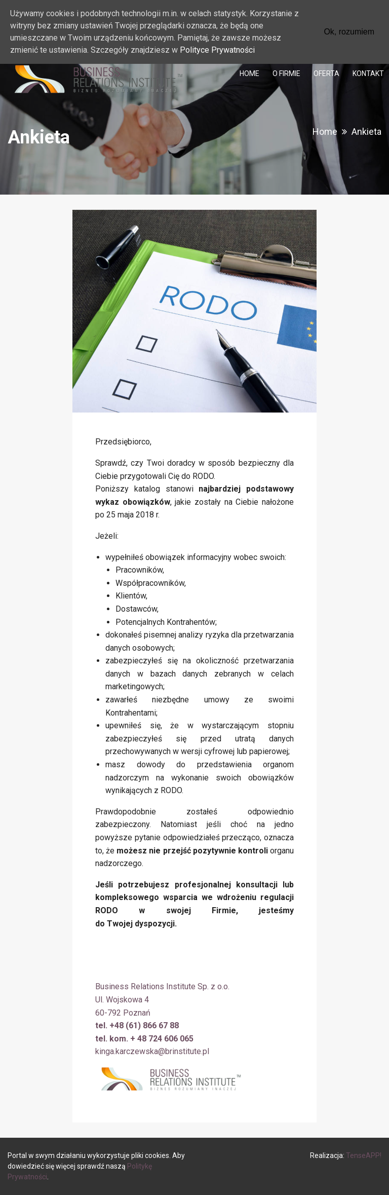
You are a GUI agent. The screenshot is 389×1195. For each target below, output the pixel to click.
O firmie (286, 73)
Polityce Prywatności (217, 50)
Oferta (326, 73)
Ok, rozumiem (349, 31)
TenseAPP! (363, 1155)
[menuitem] (249, 73)
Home (249, 73)
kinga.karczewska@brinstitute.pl (152, 1051)
